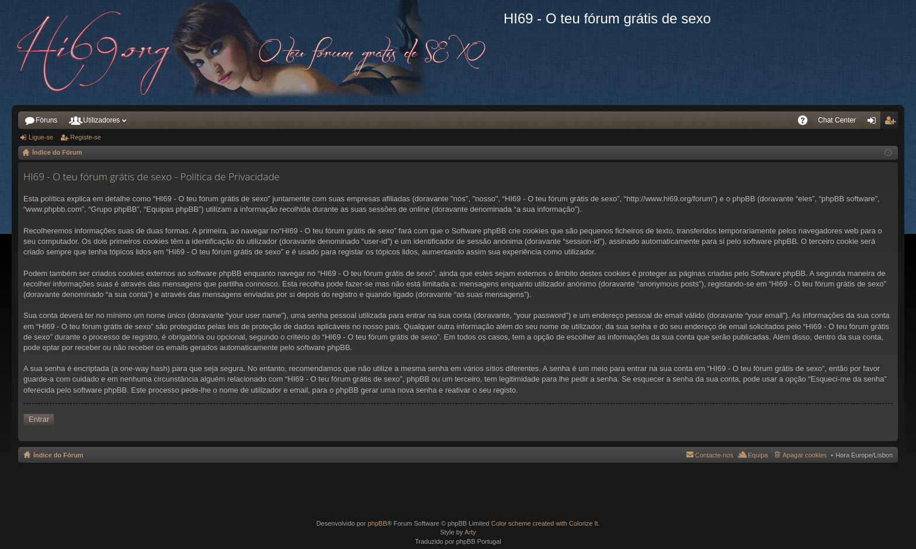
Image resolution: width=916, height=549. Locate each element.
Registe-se (85, 137)
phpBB (377, 523)
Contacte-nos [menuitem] (714, 455)
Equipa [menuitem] (758, 455)
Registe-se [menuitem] (892, 122)
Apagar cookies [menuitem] (804, 455)
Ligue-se (41, 137)
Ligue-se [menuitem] (874, 122)
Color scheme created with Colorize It (544, 523)
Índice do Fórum (58, 455)
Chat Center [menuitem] (837, 120)
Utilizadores (101, 120)
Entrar (39, 419)
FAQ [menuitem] (806, 122)
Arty (470, 532)
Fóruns (46, 120)
